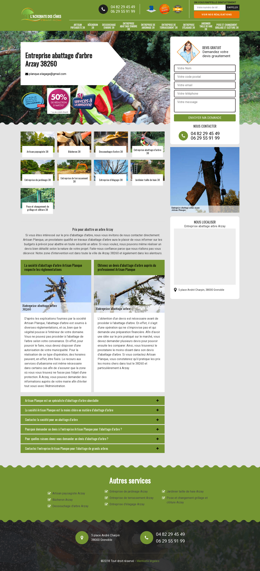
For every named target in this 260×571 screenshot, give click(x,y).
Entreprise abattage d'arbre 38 (128, 26)
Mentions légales (148, 561)
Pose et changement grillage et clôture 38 (226, 26)
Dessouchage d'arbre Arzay (70, 506)
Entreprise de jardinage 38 (148, 26)
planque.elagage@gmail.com (45, 73)
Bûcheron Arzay (62, 499)
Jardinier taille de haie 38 (205, 26)
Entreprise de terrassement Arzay (131, 498)
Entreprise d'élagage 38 (188, 26)
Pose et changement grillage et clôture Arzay (187, 500)
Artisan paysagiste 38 (78, 26)
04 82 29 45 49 (123, 7)
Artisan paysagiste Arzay (68, 493)
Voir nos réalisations (217, 14)
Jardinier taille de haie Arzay (185, 491)
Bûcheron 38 (93, 26)
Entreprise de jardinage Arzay (128, 491)
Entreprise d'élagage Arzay (127, 504)
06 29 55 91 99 (123, 11)
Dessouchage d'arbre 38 (109, 26)
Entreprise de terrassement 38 (169, 26)
